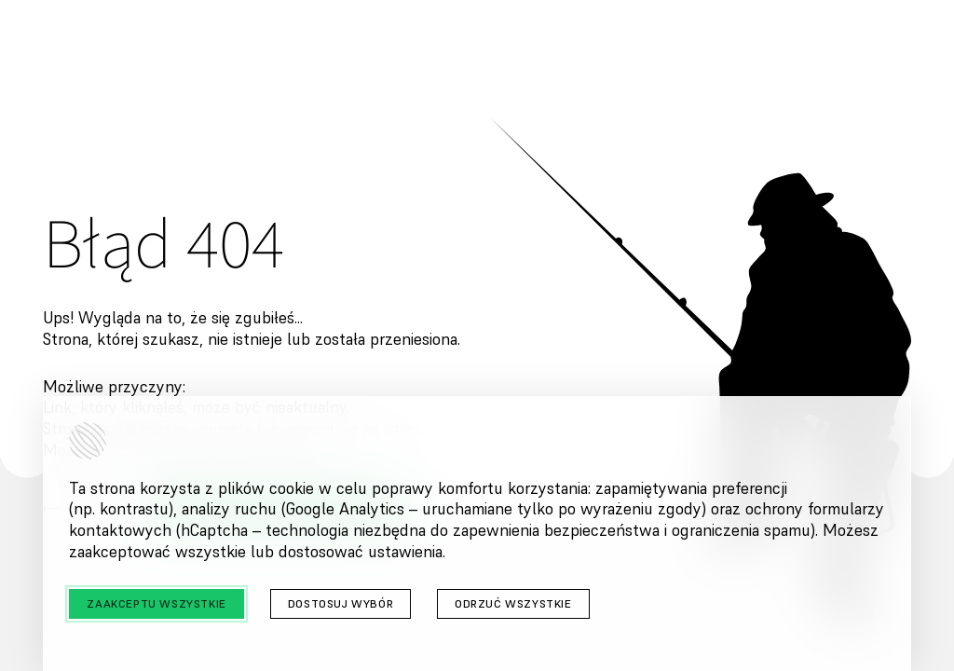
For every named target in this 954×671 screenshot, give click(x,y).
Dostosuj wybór (340, 603)
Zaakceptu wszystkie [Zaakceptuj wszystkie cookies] (156, 603)
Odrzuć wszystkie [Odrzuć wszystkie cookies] (513, 603)
